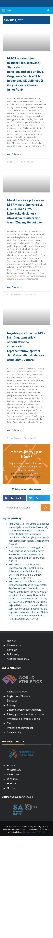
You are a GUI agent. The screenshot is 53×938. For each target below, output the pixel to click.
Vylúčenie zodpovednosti (20, 727)
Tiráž (10, 723)
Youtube (13, 778)
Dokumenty (13, 654)
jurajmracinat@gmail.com (26, 476)
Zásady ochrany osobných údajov (24, 709)
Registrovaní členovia (18, 696)
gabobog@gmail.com (21, 473)
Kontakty (12, 649)
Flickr (11, 788)
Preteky (11, 705)
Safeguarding (14, 732)
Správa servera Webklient (34, 832)
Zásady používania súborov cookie (25, 714)
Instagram (14, 769)
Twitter (12, 783)
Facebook (13, 774)
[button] (14, 498)
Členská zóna (14, 645)
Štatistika (12, 700)
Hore (11, 765)
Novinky (11, 640)
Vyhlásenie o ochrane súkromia (23, 718)
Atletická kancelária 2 (18, 658)
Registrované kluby (17, 691)
